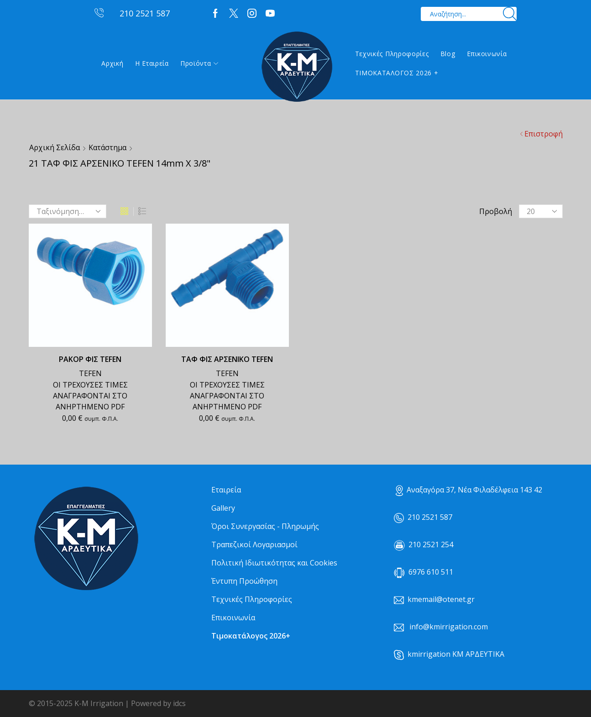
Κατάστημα (107, 147)
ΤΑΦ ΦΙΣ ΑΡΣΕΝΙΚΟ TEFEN (227, 359)
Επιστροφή (543, 133)
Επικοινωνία (487, 53)
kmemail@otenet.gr (441, 599)
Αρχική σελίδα (54, 147)
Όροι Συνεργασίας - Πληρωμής (265, 526)
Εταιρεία (226, 490)
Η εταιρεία (152, 63)
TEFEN (90, 373)
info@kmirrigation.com (448, 627)
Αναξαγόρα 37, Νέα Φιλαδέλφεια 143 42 (469, 490)
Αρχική (112, 63)
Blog (447, 53)
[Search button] (509, 14)
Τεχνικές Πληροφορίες (392, 53)
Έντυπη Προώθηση (244, 581)
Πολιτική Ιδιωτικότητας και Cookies (274, 563)
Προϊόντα (199, 63)
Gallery (223, 508)
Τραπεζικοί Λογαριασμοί (254, 544)
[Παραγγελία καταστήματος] (67, 211)
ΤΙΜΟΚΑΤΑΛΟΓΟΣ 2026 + (397, 72)
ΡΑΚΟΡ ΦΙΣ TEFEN (90, 359)
